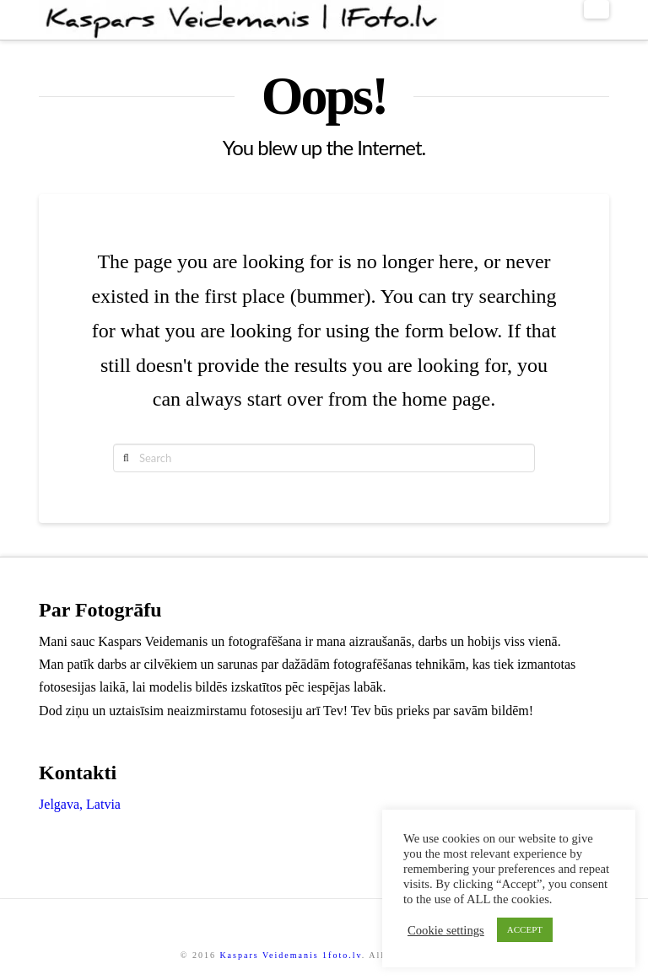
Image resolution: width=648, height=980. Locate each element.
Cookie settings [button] (446, 930)
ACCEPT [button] (525, 929)
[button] (596, 9)
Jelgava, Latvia (80, 804)
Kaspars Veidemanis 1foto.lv (290, 955)
